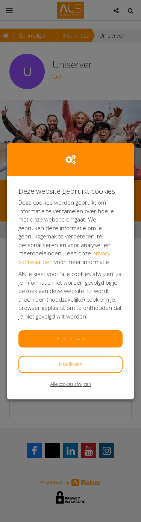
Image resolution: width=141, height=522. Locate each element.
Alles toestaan (70, 338)
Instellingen (70, 364)
